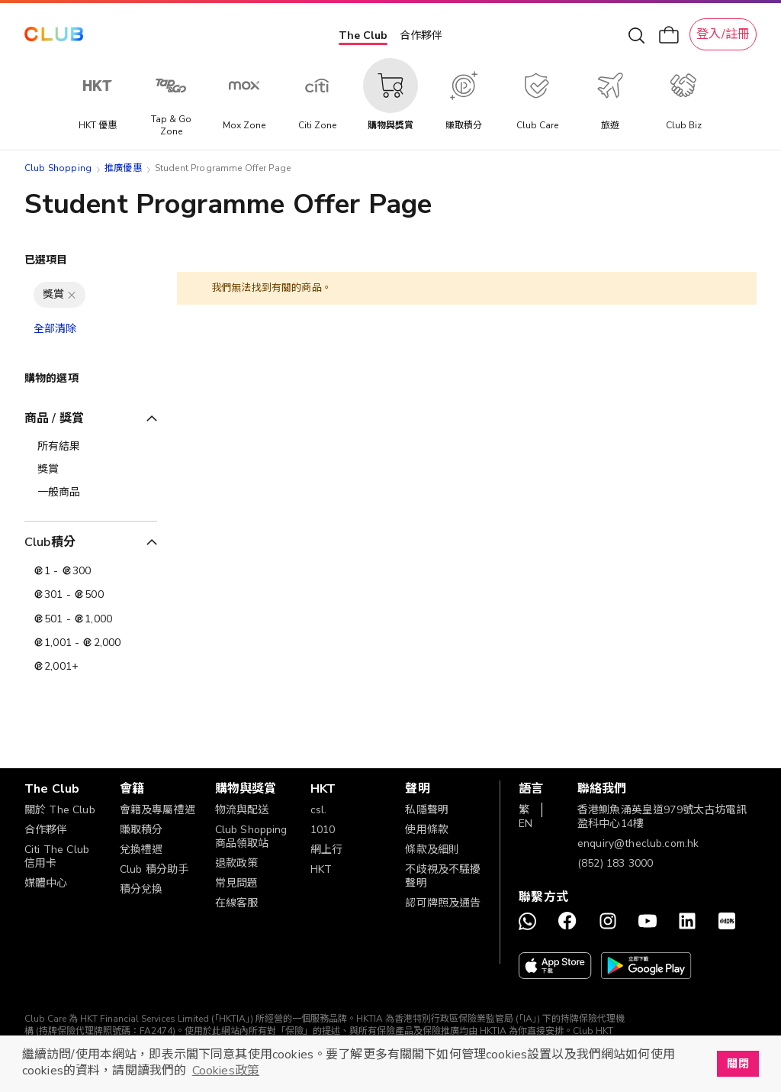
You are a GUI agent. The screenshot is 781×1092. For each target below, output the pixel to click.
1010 (323, 829)
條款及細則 (432, 849)
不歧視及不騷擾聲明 (442, 876)
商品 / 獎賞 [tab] (54, 418)
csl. (318, 810)
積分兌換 (141, 889)
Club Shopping (58, 168)
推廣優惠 (123, 168)
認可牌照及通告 (442, 903)
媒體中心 (46, 883)
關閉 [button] (737, 1063)
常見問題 (237, 883)
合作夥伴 (421, 35)
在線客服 (237, 903)
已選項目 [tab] (46, 260)
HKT (321, 869)
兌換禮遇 (141, 849)
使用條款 (426, 829)
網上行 (326, 849)
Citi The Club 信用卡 (56, 856)
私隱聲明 (426, 810)
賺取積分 (141, 829)
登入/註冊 (723, 34)
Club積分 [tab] (50, 542)
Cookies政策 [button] (225, 1070)
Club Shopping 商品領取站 (251, 836)
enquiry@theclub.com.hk (638, 843)
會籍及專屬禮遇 (157, 810)
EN (525, 823)
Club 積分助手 (154, 869)
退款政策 (237, 863)
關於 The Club (59, 810)
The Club (363, 35)
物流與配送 (242, 810)
